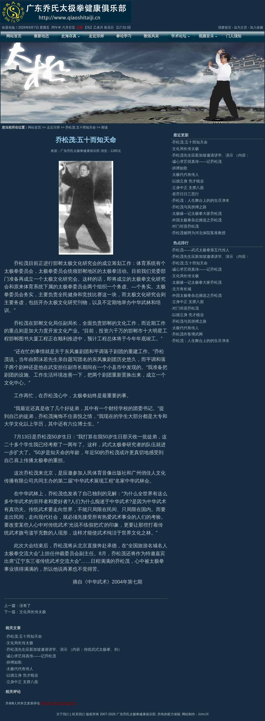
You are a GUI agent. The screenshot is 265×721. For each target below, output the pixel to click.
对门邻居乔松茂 (185, 226)
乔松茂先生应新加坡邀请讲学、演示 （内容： (210, 155)
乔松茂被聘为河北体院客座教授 (199, 233)
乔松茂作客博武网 (187, 334)
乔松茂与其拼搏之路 (189, 207)
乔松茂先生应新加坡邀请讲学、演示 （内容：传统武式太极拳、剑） (64, 649)
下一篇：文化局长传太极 (25, 612)
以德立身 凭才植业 (22, 675)
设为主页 (240, 27)
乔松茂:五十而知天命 (24, 636)
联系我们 (78, 714)
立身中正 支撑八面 (22, 682)
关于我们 (62, 714)
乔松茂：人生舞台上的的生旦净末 (200, 200)
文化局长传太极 (20, 643)
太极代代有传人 (20, 669)
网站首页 (34, 127)
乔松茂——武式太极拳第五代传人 (200, 250)
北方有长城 (181, 289)
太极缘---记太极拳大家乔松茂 (197, 213)
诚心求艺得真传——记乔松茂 (31, 656)
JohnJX (203, 714)
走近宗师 (53, 127)
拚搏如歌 (14, 662)
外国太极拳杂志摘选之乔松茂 (197, 220)
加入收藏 (256, 27)
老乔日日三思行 (185, 194)
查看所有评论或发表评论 (59, 703)
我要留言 (224, 27)
